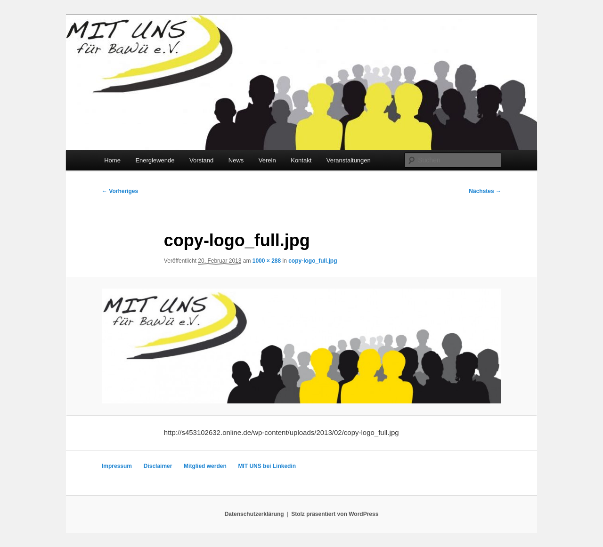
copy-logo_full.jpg (312, 260)
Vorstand (201, 160)
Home (112, 160)
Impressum (117, 466)
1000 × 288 (267, 260)
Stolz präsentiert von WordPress (334, 514)
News (236, 160)
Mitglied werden (205, 466)
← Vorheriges (120, 191)
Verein (267, 160)
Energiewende (154, 160)
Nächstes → (485, 191)
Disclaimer (158, 466)
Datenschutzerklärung (254, 514)
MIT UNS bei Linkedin (267, 466)
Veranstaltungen (348, 160)
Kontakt (301, 160)
